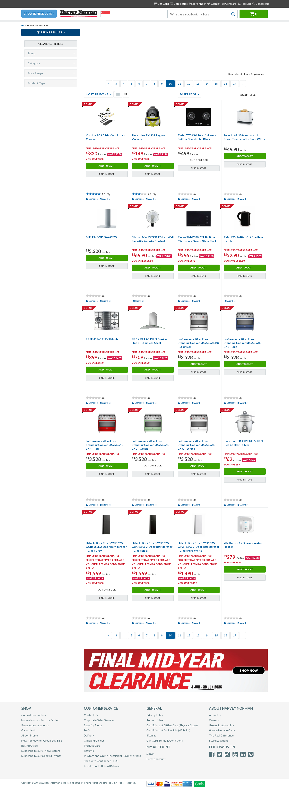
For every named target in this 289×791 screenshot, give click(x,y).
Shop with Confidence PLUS (101, 760)
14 (207, 83)
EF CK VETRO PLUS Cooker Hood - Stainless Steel (149, 341)
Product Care (92, 745)
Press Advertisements (35, 725)
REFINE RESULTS (51, 32)
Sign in (150, 753)
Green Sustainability (221, 725)
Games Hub (28, 730)
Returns (89, 750)
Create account (156, 759)
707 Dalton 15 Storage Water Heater (243, 545)
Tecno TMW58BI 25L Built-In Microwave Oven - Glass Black (197, 239)
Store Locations (218, 740)
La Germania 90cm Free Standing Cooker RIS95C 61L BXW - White (196, 444)
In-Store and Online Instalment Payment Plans (112, 755)
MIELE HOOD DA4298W (101, 237)
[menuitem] (197, 4)
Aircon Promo (29, 735)
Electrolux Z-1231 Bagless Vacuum (149, 137)
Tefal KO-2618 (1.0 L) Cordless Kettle (243, 239)
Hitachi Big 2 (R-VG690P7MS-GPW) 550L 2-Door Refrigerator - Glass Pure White (198, 546)
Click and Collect (94, 740)
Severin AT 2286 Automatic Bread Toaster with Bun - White (244, 137)
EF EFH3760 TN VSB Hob (102, 339)
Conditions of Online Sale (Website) (168, 730)
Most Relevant (99, 94)
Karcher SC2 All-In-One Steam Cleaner (105, 137)
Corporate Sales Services (99, 720)
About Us (215, 715)
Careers (214, 720)
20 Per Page (189, 94)
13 (197, 83)
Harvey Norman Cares (222, 730)
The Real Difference (221, 735)
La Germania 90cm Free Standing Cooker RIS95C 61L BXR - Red (104, 444)
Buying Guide (29, 745)
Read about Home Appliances (248, 74)
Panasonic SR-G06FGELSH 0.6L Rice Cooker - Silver (243, 443)
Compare (229, 3)
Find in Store (107, 174)
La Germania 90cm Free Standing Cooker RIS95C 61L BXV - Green (150, 444)
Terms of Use (154, 720)
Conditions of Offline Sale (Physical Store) (172, 725)
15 (216, 83)
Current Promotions (33, 715)
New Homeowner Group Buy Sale (41, 740)
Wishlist (214, 3)
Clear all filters (50, 43)
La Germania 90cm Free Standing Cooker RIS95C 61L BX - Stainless (198, 342)
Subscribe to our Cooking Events (41, 755)
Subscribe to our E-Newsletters (40, 750)
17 (234, 83)
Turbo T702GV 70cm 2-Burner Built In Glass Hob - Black (197, 137)
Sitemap (151, 735)
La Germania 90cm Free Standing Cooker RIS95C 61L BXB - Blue (242, 342)
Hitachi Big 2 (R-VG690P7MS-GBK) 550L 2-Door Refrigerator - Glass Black (152, 546)
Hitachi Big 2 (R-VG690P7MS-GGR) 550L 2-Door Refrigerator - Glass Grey (106, 546)
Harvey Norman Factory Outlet (40, 720)
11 (179, 83)
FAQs (87, 730)
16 (225, 83)
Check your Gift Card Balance (102, 766)
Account (244, 3)
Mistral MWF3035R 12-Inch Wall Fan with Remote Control (153, 239)
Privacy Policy (154, 715)
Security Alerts (93, 725)
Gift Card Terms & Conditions (164, 740)
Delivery (89, 735)
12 (188, 83)
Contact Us (91, 715)
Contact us (260, 3)
